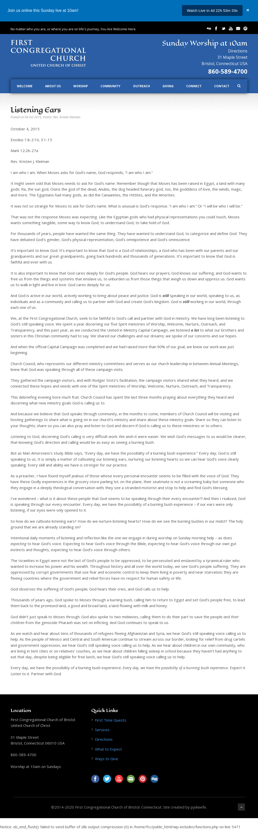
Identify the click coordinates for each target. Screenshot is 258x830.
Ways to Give (106, 758)
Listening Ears (36, 110)
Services (102, 729)
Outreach (141, 86)
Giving (168, 86)
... (236, 10)
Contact (221, 86)
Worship (80, 86)
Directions (237, 51)
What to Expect (108, 749)
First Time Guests (110, 720)
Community (110, 86)
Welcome (25, 86)
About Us (53, 86)
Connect (194, 86)
